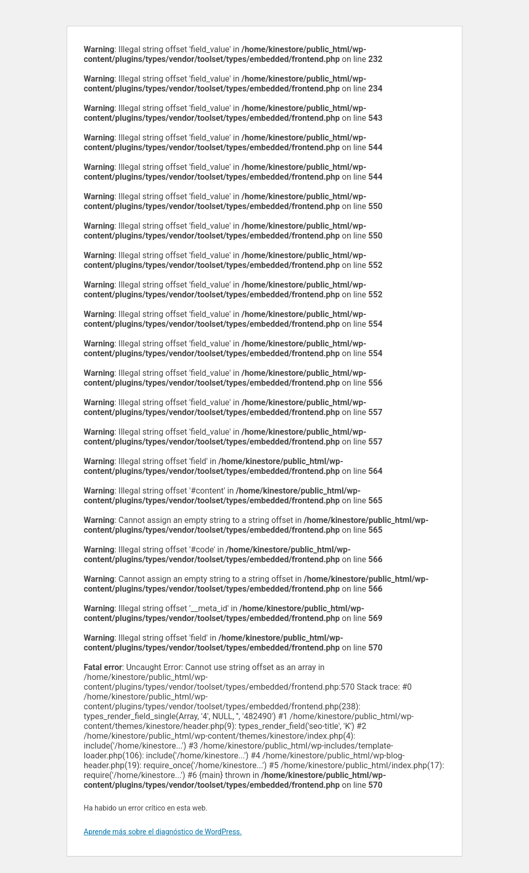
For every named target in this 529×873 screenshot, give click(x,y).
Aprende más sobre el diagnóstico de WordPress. (163, 832)
